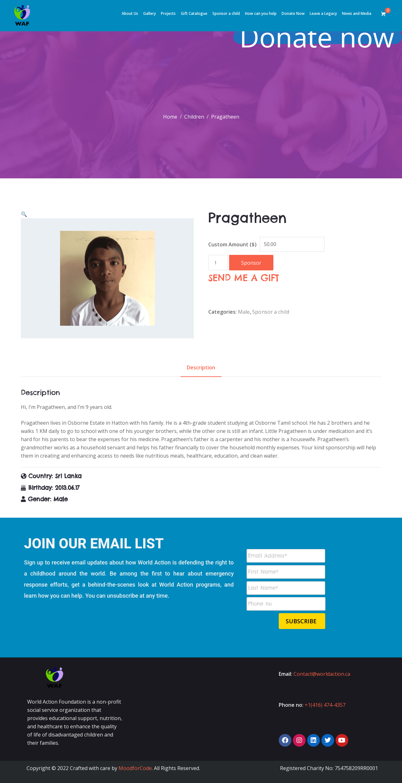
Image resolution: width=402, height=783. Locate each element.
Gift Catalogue (194, 13)
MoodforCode (135, 768)
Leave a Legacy (323, 13)
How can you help (261, 13)
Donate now (320, 37)
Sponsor (251, 262)
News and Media (356, 13)
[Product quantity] (218, 262)
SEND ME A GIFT (243, 277)
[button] (24, 214)
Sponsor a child (226, 13)
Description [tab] (201, 367)
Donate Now (293, 13)
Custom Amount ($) (232, 244)
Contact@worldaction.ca (322, 673)
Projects (168, 13)
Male (244, 311)
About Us (130, 13)
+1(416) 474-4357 (325, 704)
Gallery (149, 13)
